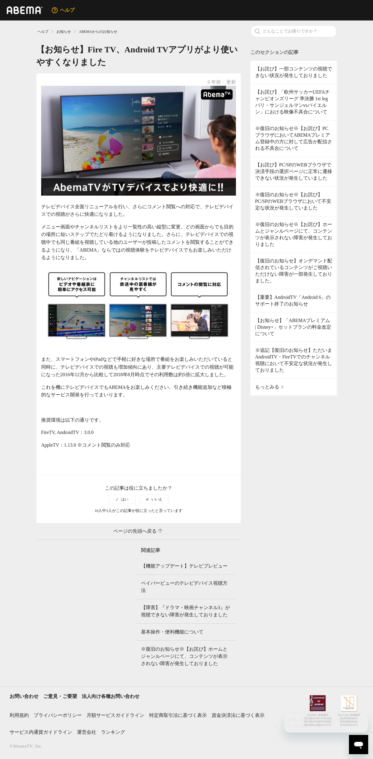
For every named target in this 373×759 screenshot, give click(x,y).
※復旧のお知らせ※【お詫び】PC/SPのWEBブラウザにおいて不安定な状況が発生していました (293, 201)
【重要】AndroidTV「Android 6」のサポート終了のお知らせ (293, 300)
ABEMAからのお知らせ (98, 31)
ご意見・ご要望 (60, 696)
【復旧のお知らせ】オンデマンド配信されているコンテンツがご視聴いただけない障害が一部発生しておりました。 (293, 270)
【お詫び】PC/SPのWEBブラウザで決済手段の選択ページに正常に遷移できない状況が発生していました (293, 171)
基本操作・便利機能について (172, 631)
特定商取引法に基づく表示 (178, 715)
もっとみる (267, 386)
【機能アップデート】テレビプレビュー (184, 565)
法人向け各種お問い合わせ (110, 696)
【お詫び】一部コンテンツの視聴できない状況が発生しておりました (293, 72)
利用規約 (19, 715)
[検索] (293, 31)
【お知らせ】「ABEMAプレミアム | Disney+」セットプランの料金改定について (293, 327)
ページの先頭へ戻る (138, 531)
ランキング (113, 732)
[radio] (122, 499)
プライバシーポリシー (58, 715)
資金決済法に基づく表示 (238, 715)
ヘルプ (43, 31)
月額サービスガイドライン (115, 715)
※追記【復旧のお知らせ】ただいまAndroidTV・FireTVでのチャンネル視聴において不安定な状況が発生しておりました (293, 360)
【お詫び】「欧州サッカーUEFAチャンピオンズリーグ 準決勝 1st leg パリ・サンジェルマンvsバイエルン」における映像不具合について (292, 101)
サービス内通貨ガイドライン (41, 732)
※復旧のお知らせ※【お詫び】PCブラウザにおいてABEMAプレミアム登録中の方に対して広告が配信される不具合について (293, 138)
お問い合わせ (24, 696)
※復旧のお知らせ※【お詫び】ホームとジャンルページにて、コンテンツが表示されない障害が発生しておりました (293, 234)
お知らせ (64, 31)
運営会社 (86, 732)
